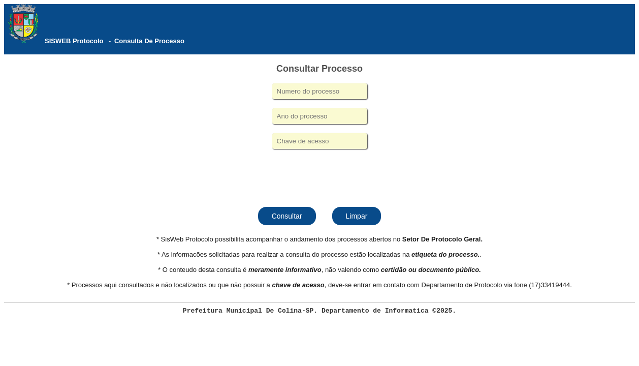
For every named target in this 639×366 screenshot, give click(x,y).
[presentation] (319, 177)
